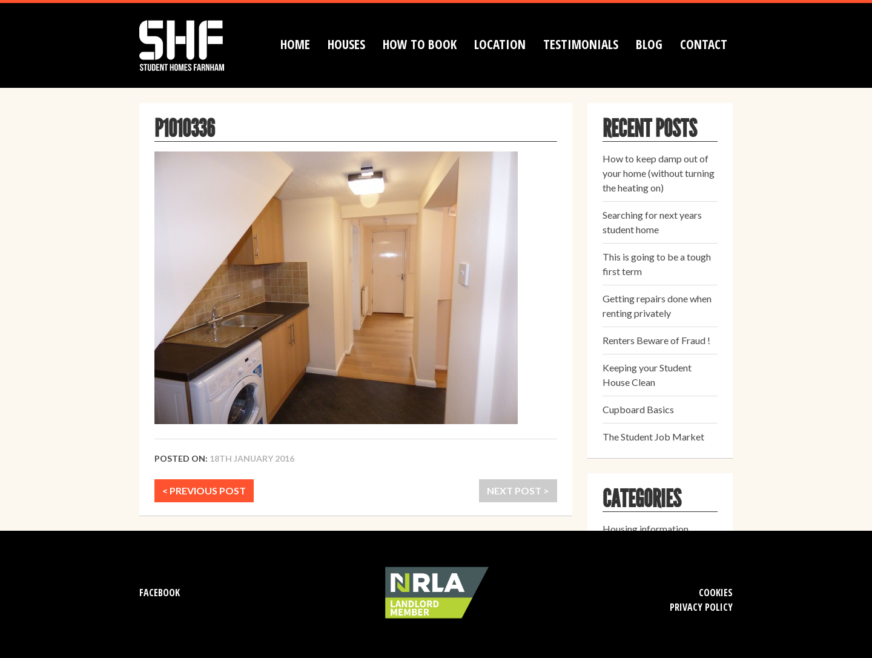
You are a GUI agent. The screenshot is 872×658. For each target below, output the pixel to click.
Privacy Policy (701, 607)
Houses (346, 44)
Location (500, 44)
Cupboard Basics (638, 409)
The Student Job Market (653, 436)
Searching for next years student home (652, 222)
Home (295, 44)
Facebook (159, 592)
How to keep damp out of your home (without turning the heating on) (659, 173)
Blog (649, 44)
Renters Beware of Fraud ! (656, 340)
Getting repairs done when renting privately (657, 306)
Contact (703, 44)
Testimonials (580, 44)
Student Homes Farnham (193, 44)
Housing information (646, 528)
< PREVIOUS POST (204, 490)
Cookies (716, 592)
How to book (420, 44)
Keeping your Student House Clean (647, 375)
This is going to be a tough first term (657, 264)
